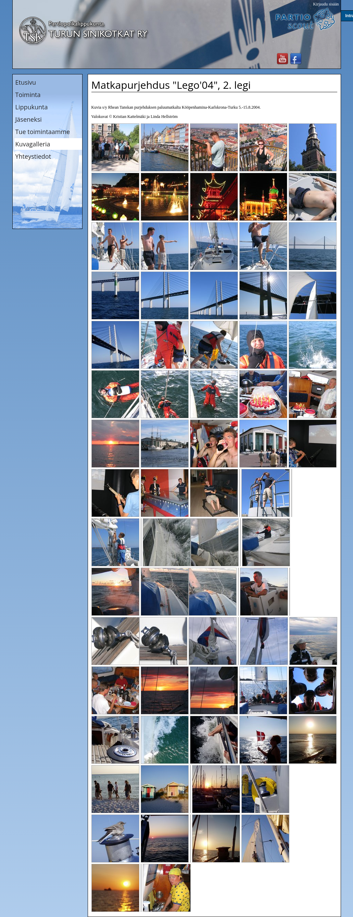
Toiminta (28, 95)
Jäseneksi (28, 119)
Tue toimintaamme (42, 132)
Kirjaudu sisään (326, 4)
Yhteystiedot (33, 156)
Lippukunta (31, 107)
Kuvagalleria (32, 144)
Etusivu (25, 82)
